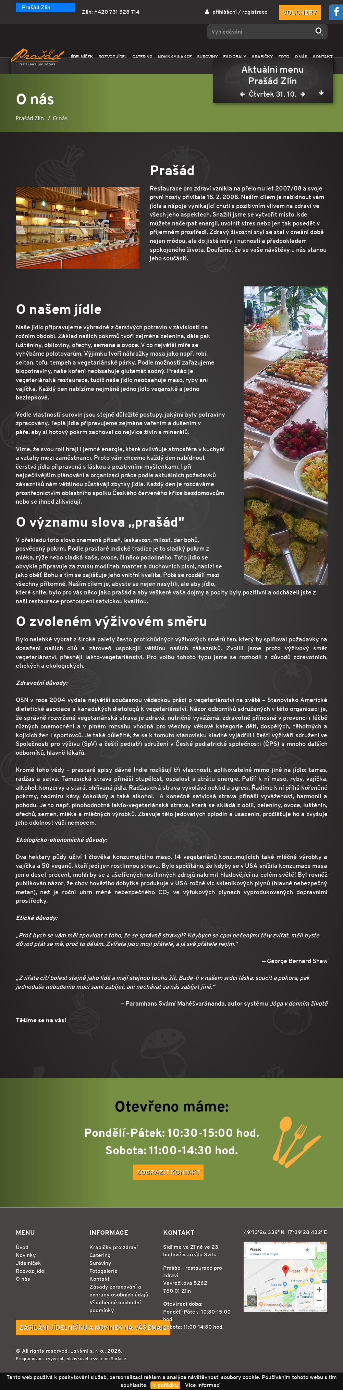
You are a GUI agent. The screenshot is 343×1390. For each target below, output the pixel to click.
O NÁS (301, 57)
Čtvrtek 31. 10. (272, 95)
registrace (255, 11)
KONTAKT (322, 57)
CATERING (142, 57)
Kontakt (99, 1278)
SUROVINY (207, 57)
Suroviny (100, 1263)
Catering (100, 1255)
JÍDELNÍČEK (81, 57)
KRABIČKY (262, 57)
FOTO (283, 57)
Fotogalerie (103, 1271)
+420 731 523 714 (116, 11)
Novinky (26, 1255)
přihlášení (224, 11)
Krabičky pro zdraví (113, 1247)
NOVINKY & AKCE (175, 57)
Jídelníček (28, 1263)
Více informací (203, 1385)
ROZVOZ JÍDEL (112, 57)
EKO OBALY (234, 57)
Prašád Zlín (36, 7)
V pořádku (165, 1385)
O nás (23, 1278)
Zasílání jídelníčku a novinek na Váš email (93, 1327)
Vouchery (300, 12)
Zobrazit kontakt (168, 1172)
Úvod (22, 1247)
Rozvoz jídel (31, 1271)
